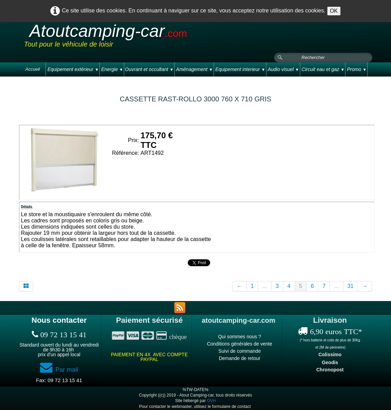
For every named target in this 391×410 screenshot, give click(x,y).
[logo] (155, 37)
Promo (356, 69)
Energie (112, 69)
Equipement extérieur (73, 69)
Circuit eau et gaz (323, 69)
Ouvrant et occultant (149, 69)
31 (351, 286)
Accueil (33, 69)
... (264, 286)
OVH (211, 400)
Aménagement (194, 69)
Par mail (59, 369)
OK (334, 11)
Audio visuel (283, 69)
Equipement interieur (240, 69)
